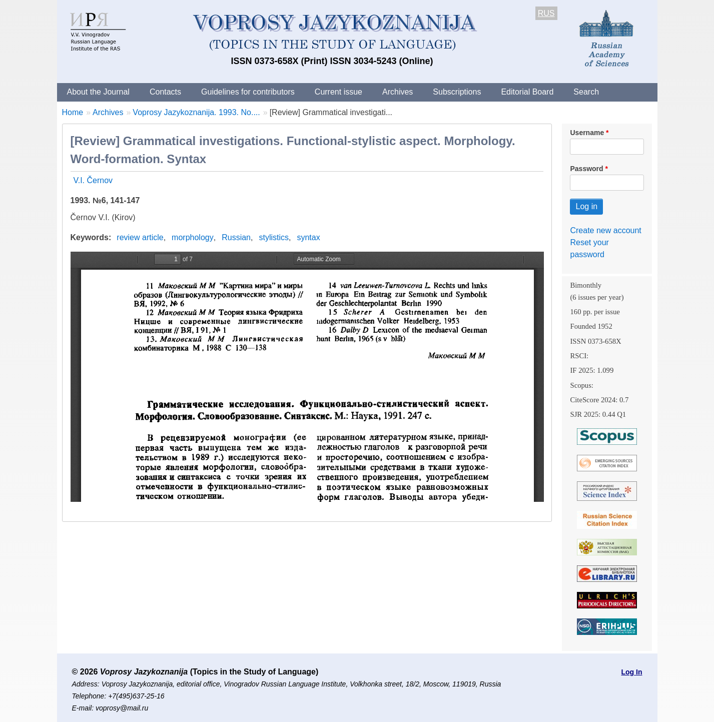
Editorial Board (527, 92)
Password (586, 169)
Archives (397, 92)
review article (140, 237)
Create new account (605, 230)
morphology (193, 237)
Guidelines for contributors (248, 92)
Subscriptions (457, 92)
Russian (236, 237)
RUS (546, 13)
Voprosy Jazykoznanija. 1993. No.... (196, 112)
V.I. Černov (93, 180)
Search (586, 92)
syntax (308, 237)
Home (73, 112)
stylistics (274, 237)
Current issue (338, 92)
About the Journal (98, 92)
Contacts (165, 92)
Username (587, 133)
